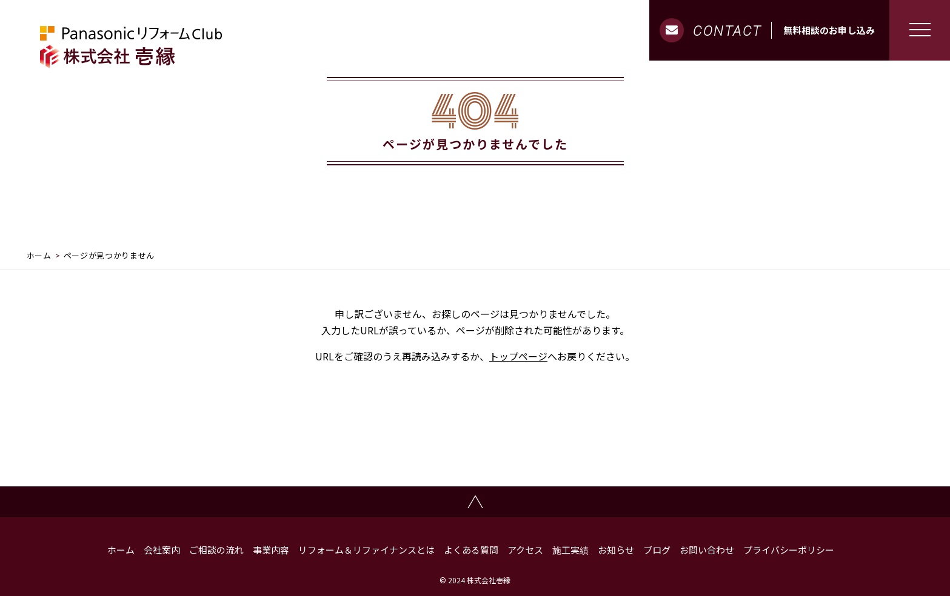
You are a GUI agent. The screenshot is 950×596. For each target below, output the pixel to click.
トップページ (518, 356)
